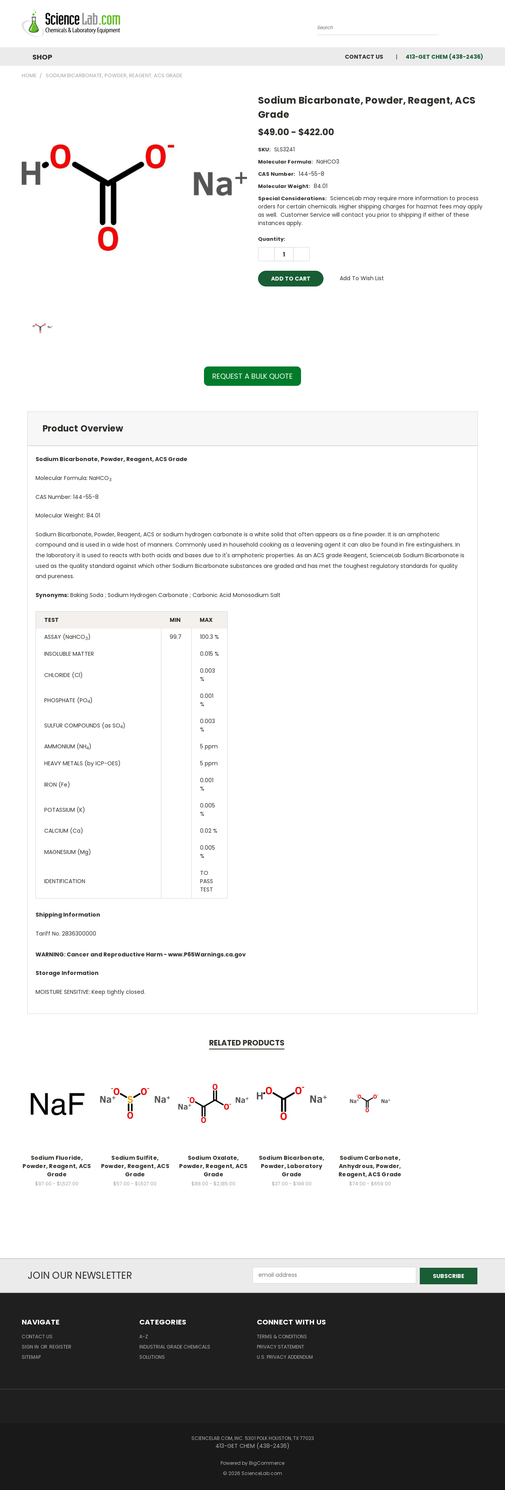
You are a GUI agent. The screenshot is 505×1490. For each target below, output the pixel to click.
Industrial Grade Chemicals (174, 1346)
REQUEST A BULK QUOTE (252, 376)
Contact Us (364, 57)
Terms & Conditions (282, 1335)
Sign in (31, 1346)
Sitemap (31, 1356)
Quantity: (271, 239)
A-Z (143, 1335)
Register (60, 1346)
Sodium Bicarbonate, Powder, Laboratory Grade (292, 1166)
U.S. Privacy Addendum (285, 1356)
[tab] (252, 428)
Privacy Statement (280, 1346)
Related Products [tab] (246, 1043)
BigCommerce (266, 1462)
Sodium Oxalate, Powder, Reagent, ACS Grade (213, 1166)
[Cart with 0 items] (481, 26)
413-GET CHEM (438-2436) (444, 57)
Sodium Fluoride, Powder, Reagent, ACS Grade (56, 1166)
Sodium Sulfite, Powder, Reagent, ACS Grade (135, 1166)
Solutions (152, 1356)
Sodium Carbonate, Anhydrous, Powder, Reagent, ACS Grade (370, 1166)
